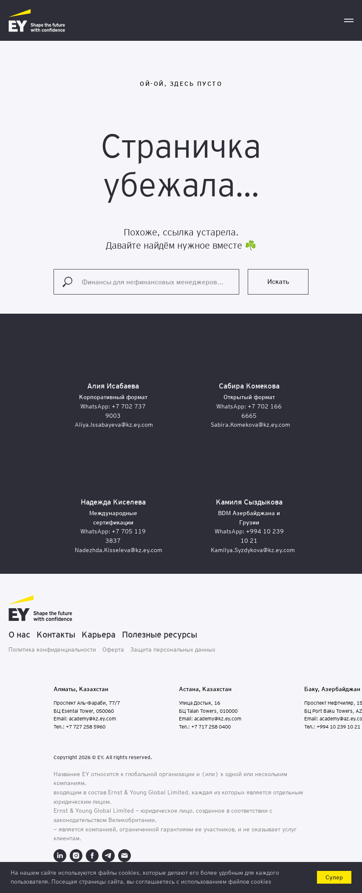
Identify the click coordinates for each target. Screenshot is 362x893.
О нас (19, 634)
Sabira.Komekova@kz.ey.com (250, 424)
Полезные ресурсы (159, 634)
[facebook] (92, 855)
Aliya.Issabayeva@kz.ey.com (114, 424)
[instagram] (76, 855)
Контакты (56, 634)
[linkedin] (60, 855)
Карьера (99, 634)
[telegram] (108, 855)
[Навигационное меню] (349, 20)
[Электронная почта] (124, 855)
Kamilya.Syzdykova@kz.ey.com (253, 550)
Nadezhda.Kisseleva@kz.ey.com (118, 550)
